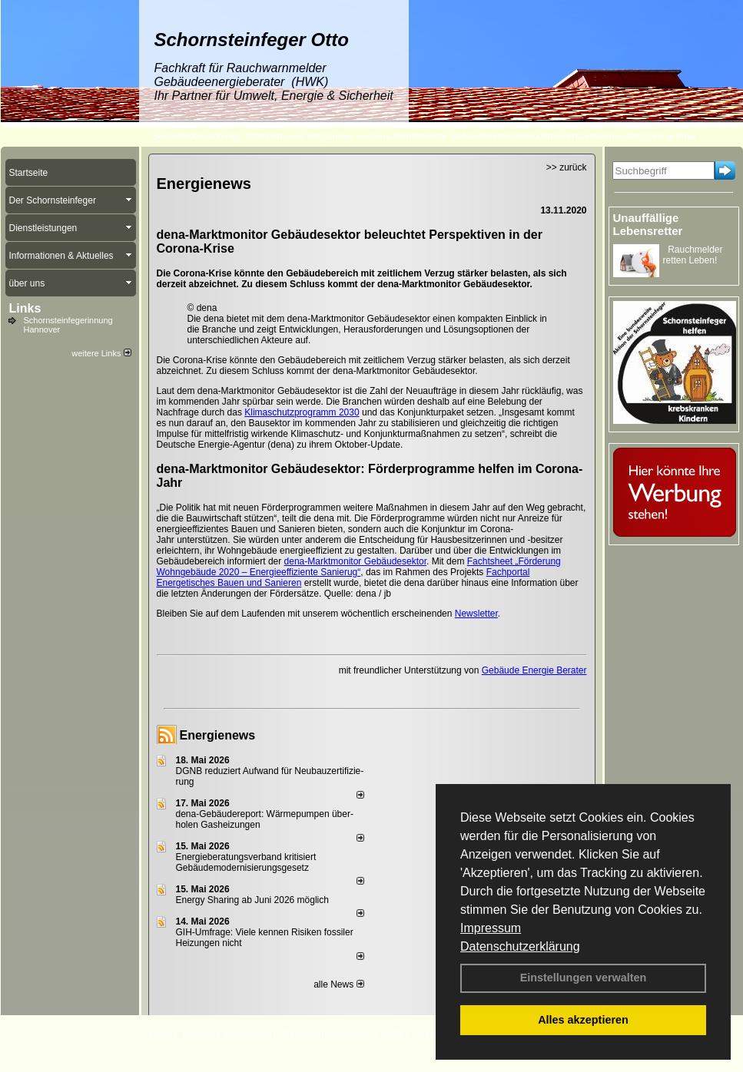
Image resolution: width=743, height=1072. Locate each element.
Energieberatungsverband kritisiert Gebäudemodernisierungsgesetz (246, 862)
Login (160, 1034)
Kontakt (198, 1034)
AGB (393, 1034)
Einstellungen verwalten (583, 977)
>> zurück (566, 167)
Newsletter (476, 613)
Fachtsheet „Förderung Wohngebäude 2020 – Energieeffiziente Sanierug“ (359, 566)
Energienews (218, 735)
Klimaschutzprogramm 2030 (301, 412)
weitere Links (101, 353)
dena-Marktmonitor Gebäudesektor (355, 561)
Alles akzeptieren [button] (583, 1020)
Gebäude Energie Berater (534, 670)
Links (25, 308)
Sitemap (431, 1034)
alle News (338, 984)
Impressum (490, 928)
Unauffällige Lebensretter (648, 224)
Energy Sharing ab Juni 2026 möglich (252, 900)
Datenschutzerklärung (520, 946)
